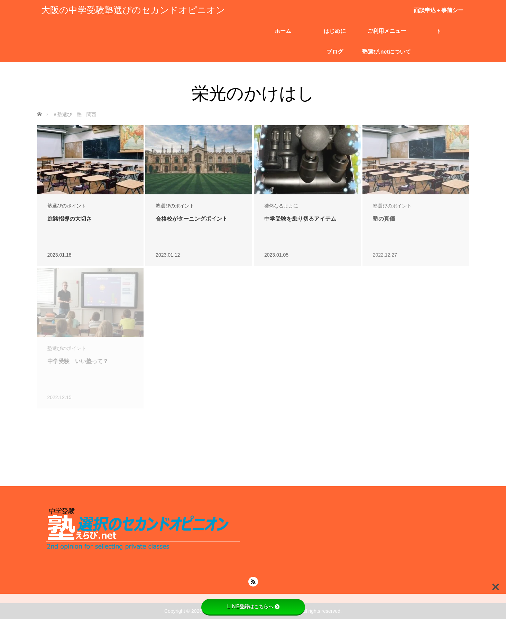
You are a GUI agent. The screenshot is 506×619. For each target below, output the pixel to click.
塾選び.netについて (386, 52)
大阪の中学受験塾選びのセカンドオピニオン (133, 10)
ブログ (334, 52)
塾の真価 (384, 219)
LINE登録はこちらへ (253, 606)
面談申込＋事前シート (438, 14)
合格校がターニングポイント (192, 219)
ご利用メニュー (386, 31)
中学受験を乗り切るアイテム (300, 219)
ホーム (283, 31)
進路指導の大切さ (69, 219)
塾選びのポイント (66, 206)
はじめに (335, 31)
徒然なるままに (281, 206)
